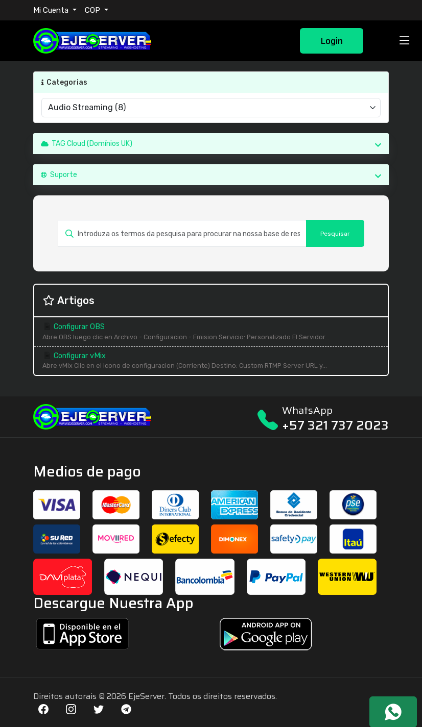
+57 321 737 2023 (335, 425)
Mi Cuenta (52, 10)
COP (93, 10)
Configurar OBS (211, 332)
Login (331, 41)
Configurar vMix (211, 361)
